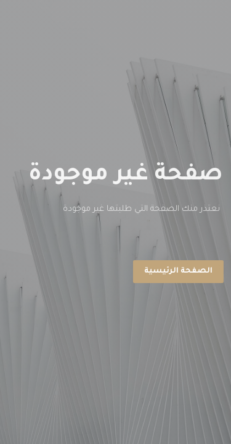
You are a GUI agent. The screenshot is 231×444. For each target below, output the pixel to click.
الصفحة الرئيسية (178, 271)
